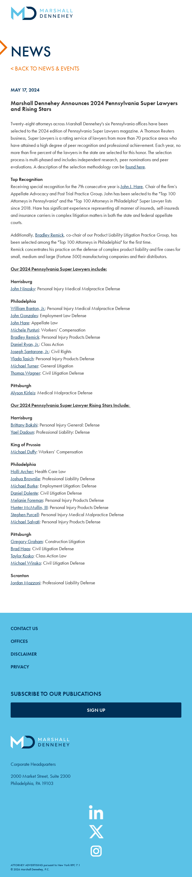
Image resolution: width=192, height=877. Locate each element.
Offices (19, 641)
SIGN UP (96, 710)
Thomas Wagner (25, 373)
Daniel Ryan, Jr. (25, 344)
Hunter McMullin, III (29, 507)
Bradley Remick (49, 235)
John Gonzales (24, 315)
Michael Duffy (23, 452)
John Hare (20, 323)
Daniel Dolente (24, 493)
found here (135, 167)
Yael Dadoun (22, 432)
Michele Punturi (25, 330)
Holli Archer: (22, 471)
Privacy (20, 667)
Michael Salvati (25, 522)
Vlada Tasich (22, 358)
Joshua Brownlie (25, 478)
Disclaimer (24, 654)
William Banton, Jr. (28, 308)
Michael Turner (24, 366)
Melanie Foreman (27, 500)
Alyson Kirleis (23, 393)
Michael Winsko (26, 563)
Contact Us (24, 628)
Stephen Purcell (25, 514)
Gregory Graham (27, 541)
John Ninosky (23, 289)
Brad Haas (20, 548)
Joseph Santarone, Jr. (30, 351)
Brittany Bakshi (24, 425)
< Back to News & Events (45, 68)
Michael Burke (24, 486)
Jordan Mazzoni (25, 583)
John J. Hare (131, 186)
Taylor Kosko (22, 556)
